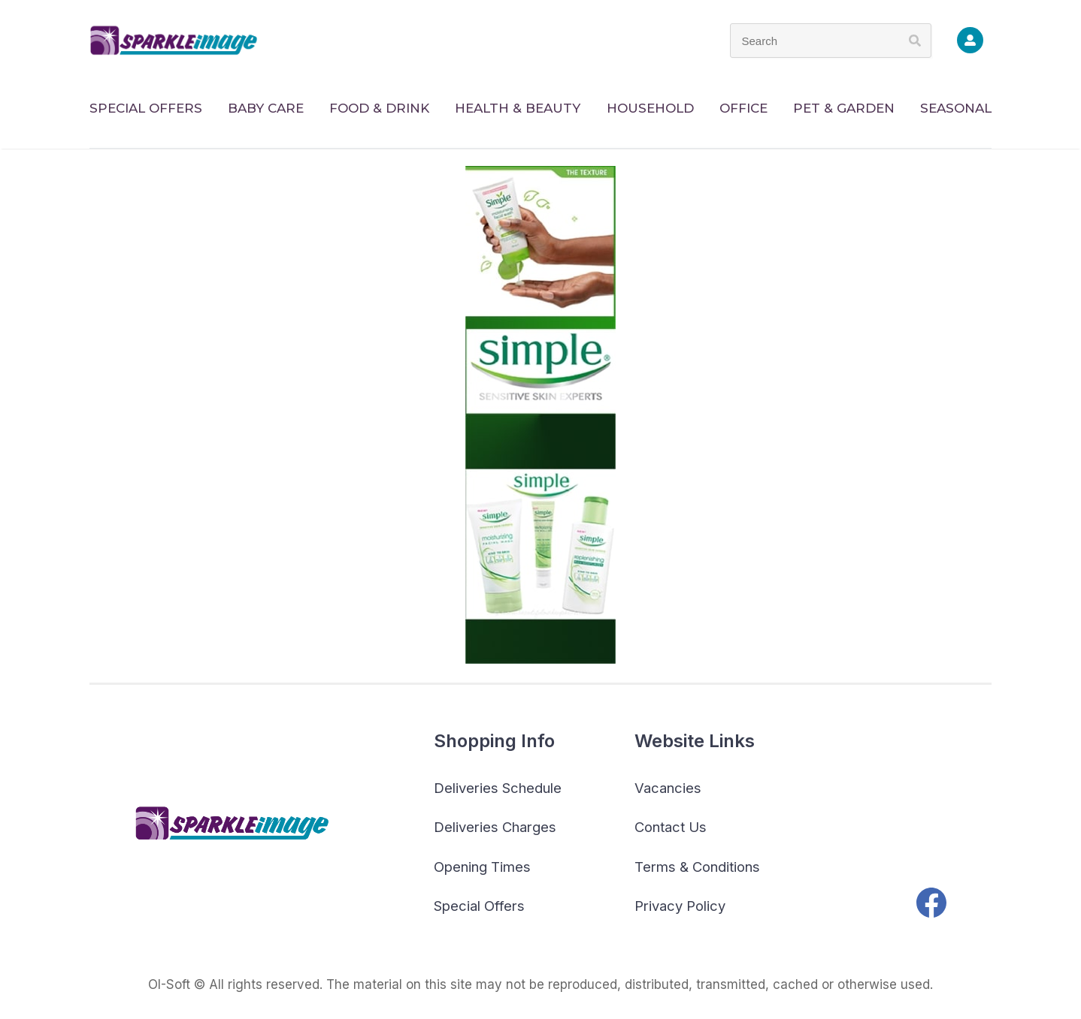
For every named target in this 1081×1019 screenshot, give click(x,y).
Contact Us (670, 827)
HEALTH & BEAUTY (517, 108)
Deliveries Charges (495, 827)
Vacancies (667, 787)
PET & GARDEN (844, 108)
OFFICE (743, 108)
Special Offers (479, 905)
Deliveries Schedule (498, 787)
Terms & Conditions (697, 866)
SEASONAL (956, 108)
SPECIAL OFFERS (145, 108)
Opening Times (482, 866)
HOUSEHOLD (650, 108)
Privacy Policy (679, 905)
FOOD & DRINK (379, 108)
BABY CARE (266, 108)
